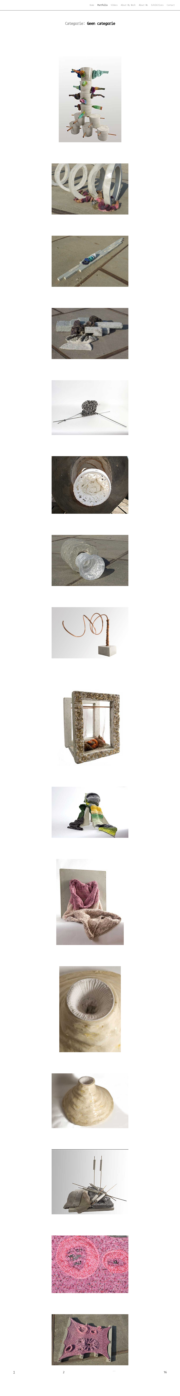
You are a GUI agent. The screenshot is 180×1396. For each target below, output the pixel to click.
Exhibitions (157, 5)
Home (92, 5)
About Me (143, 5)
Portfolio (102, 5)
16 (165, 1372)
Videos (114, 5)
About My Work (128, 5)
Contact (171, 5)
